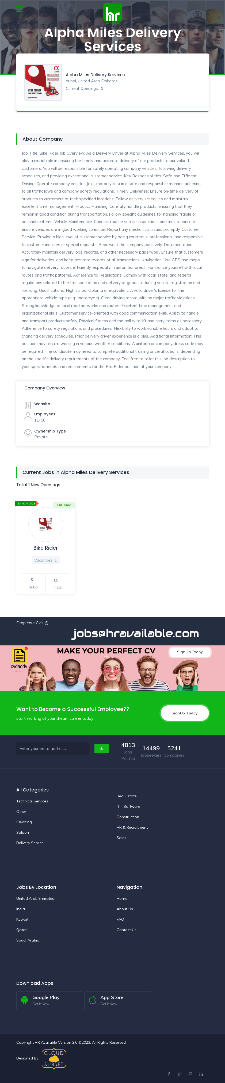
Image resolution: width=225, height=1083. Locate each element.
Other (21, 811)
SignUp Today (185, 713)
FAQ (120, 919)
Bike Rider (45, 548)
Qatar (21, 929)
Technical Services (32, 801)
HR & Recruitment (132, 827)
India (20, 908)
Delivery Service (30, 842)
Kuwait (22, 919)
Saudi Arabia (27, 940)
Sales (121, 837)
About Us (125, 908)
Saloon (22, 832)
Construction (128, 816)
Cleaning (24, 822)
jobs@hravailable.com (143, 633)
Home (122, 898)
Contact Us (126, 929)
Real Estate (127, 796)
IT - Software (128, 806)
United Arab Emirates (35, 898)
